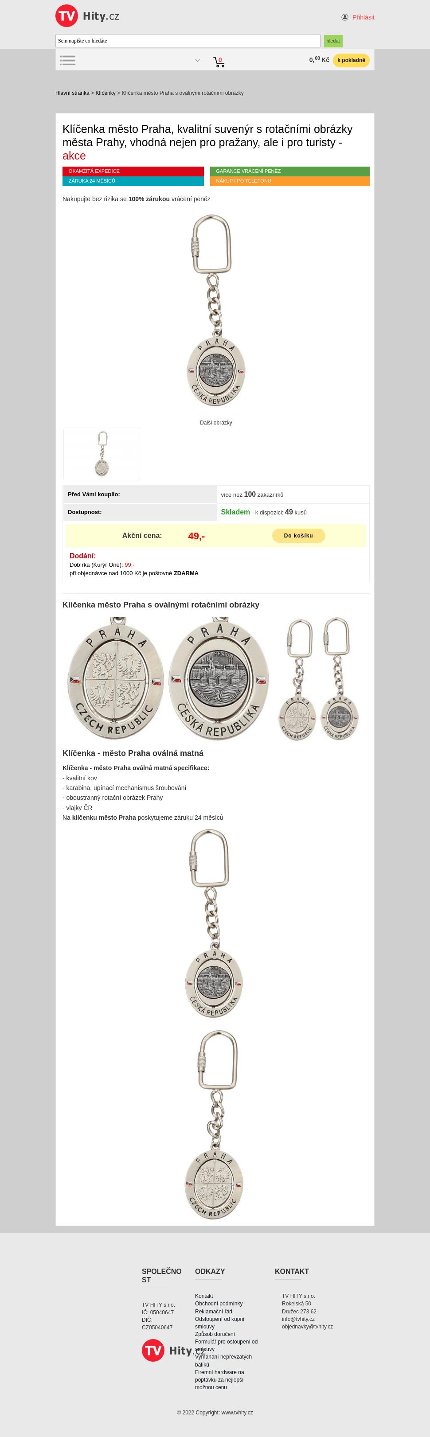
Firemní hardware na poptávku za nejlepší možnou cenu (219, 1379)
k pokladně (351, 60)
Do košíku (298, 536)
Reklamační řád (213, 1311)
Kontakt (204, 1296)
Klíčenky (105, 93)
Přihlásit (363, 17)
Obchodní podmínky (218, 1304)
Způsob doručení (215, 1334)
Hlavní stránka (72, 93)
